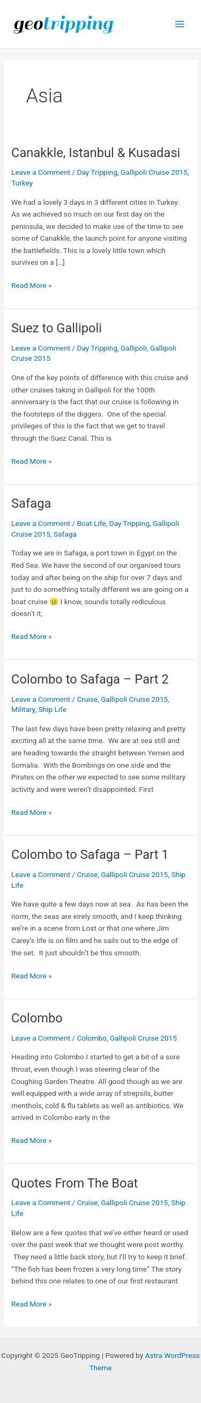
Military (23, 709)
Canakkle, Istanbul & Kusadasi (95, 152)
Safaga (31, 503)
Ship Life (52, 709)
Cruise (87, 699)
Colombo (37, 1018)
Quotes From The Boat (74, 1183)
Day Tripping (97, 172)
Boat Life (91, 523)
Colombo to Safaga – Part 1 (90, 854)
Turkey (22, 183)
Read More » (31, 285)
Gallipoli (134, 348)
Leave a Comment (40, 172)
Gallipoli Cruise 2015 (154, 172)
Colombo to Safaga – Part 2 (90, 679)
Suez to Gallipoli (56, 328)
